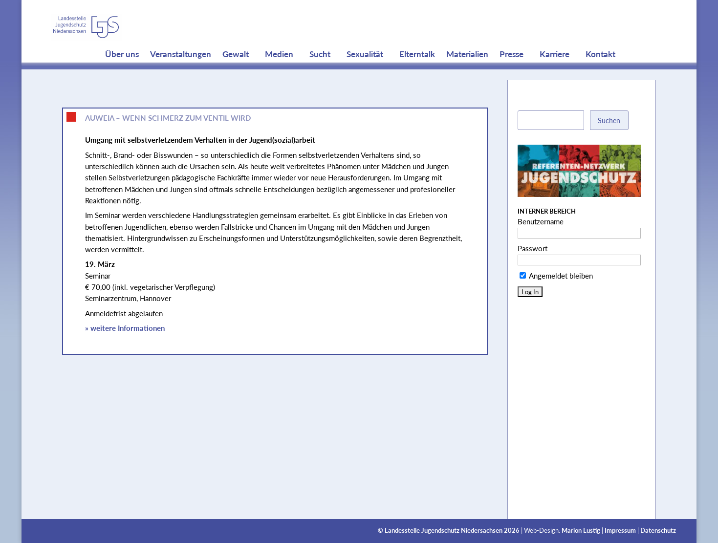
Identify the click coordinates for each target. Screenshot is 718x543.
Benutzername (541, 221)
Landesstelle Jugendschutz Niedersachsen (443, 530)
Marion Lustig (581, 530)
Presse (511, 73)
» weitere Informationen (125, 328)
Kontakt (600, 73)
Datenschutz (658, 530)
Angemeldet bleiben (556, 275)
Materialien (467, 73)
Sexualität (365, 73)
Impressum (620, 530)
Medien (279, 73)
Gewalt (235, 73)
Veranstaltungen (180, 73)
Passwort (532, 248)
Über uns (122, 73)
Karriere (554, 73)
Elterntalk (417, 73)
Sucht (319, 73)
